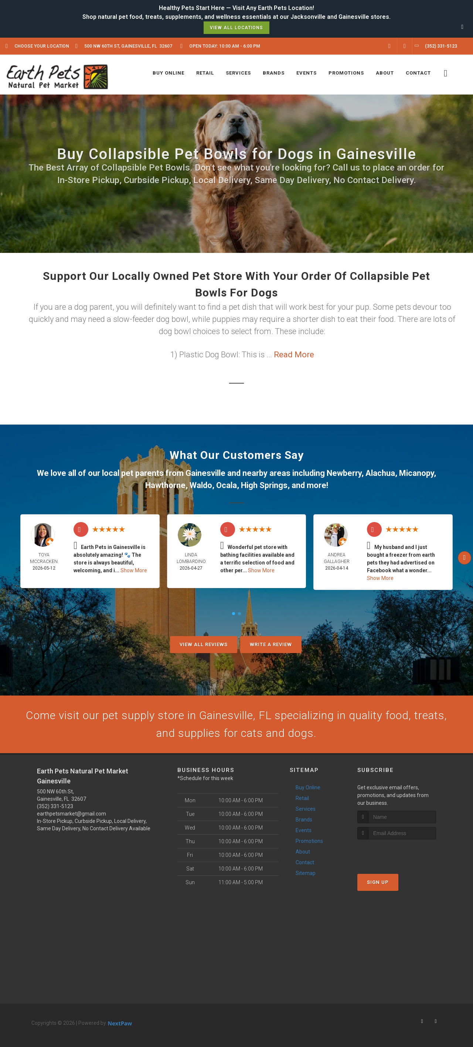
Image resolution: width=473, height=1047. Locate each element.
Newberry (344, 473)
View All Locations (236, 27)
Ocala (226, 485)
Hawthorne (165, 485)
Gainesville (205, 473)
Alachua (380, 473)
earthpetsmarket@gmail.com (71, 814)
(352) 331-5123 (55, 806)
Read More (294, 354)
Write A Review (271, 644)
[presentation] (396, 853)
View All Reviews (204, 644)
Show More (133, 570)
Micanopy (416, 473)
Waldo (201, 485)
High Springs (264, 485)
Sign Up (378, 882)
